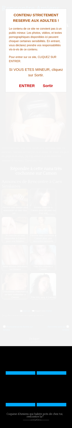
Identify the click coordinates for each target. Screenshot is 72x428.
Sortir (48, 86)
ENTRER (27, 86)
